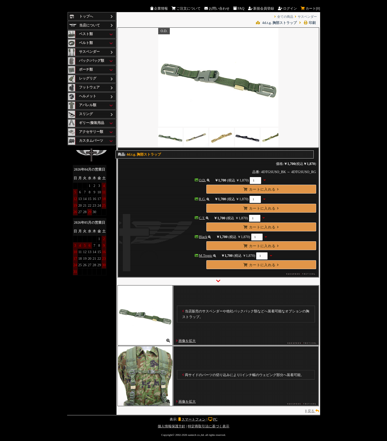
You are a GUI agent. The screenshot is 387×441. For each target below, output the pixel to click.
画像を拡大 (187, 341)
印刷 (307, 23)
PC (215, 419)
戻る (313, 411)
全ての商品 (285, 17)
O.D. (202, 180)
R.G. (202, 199)
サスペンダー (307, 17)
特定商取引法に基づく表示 (208, 426)
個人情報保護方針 (171, 426)
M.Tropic (205, 256)
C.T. (202, 218)
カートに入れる (261, 189)
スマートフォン (193, 419)
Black (203, 237)
